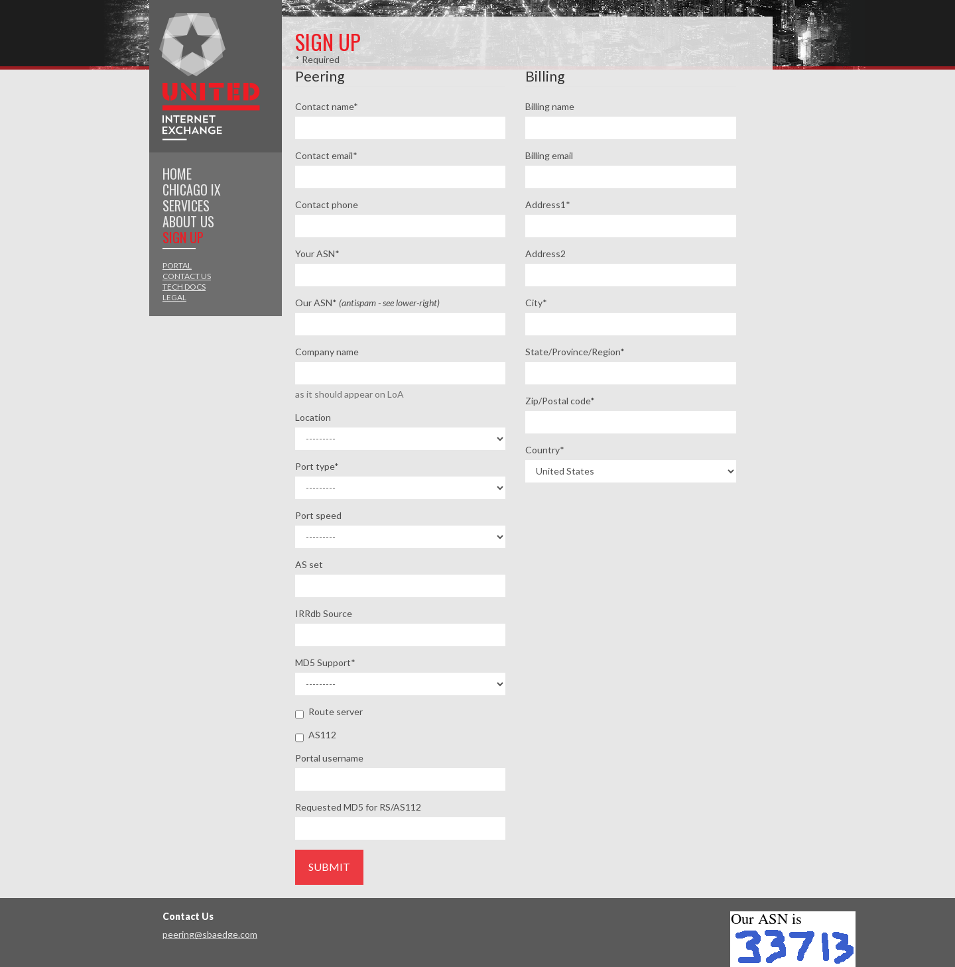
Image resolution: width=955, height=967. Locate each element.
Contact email (326, 155)
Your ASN (317, 253)
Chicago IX (191, 190)
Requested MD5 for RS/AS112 (358, 807)
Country (544, 449)
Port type (317, 466)
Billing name (549, 106)
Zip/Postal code (560, 400)
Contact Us (186, 276)
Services (186, 205)
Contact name (326, 106)
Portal (177, 265)
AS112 (315, 735)
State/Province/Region (575, 351)
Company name (327, 351)
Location (313, 417)
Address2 (545, 253)
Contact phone (326, 204)
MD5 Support (325, 662)
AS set (309, 564)
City (536, 302)
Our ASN (367, 302)
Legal (174, 297)
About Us (188, 221)
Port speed (318, 515)
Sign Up (183, 237)
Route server (329, 712)
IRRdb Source (323, 613)
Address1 (547, 204)
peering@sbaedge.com (209, 934)
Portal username (329, 758)
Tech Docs (184, 287)
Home (177, 174)
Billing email (549, 155)
